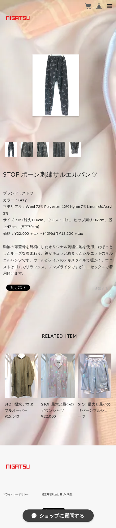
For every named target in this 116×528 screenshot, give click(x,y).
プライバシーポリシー (15, 494)
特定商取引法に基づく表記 (57, 494)
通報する (101, 288)
